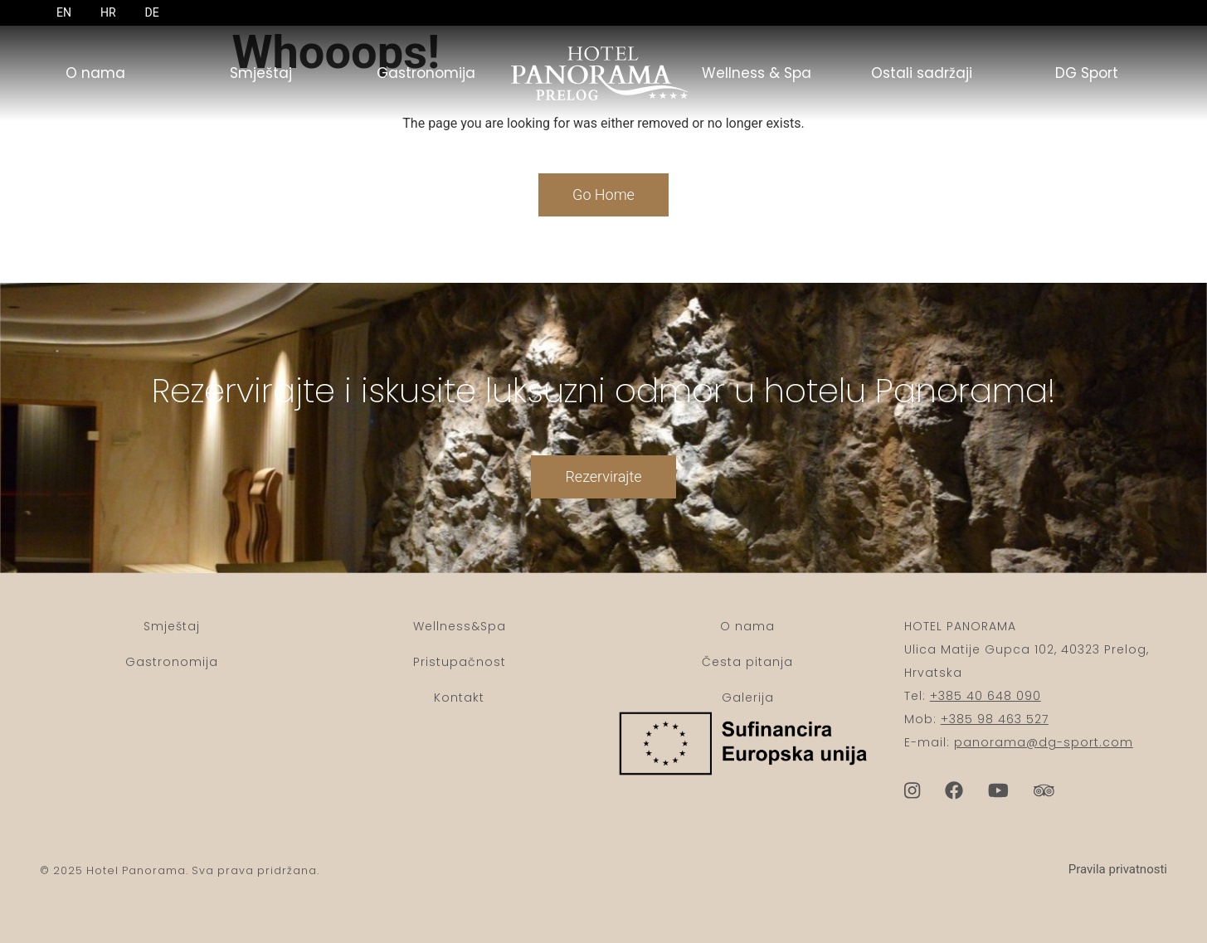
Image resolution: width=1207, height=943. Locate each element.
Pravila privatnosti (1117, 869)
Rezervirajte (603, 499)
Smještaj (261, 73)
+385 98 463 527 (995, 719)
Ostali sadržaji (921, 73)
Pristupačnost (459, 662)
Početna (591, 73)
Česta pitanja (747, 662)
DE (152, 12)
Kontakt (459, 697)
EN (63, 12)
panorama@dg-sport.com (1043, 742)
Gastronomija (426, 73)
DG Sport (1086, 73)
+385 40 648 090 (985, 696)
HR (108, 12)
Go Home (603, 194)
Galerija (748, 697)
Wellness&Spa (459, 626)
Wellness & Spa (756, 73)
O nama (95, 73)
